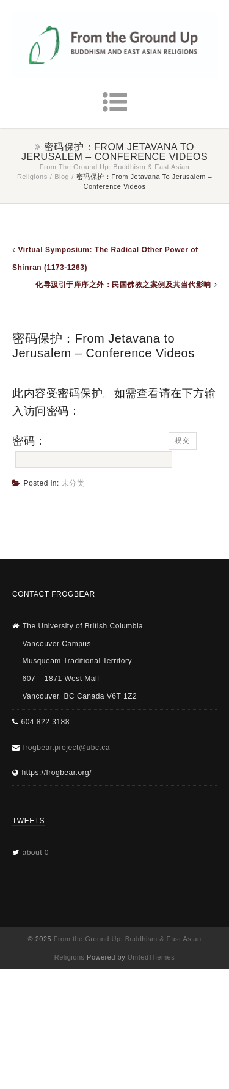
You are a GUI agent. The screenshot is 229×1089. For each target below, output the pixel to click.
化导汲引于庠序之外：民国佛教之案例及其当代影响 (123, 284)
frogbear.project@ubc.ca (66, 747)
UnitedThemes (151, 957)
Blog (61, 176)
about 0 (36, 852)
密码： (90, 451)
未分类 (73, 483)
